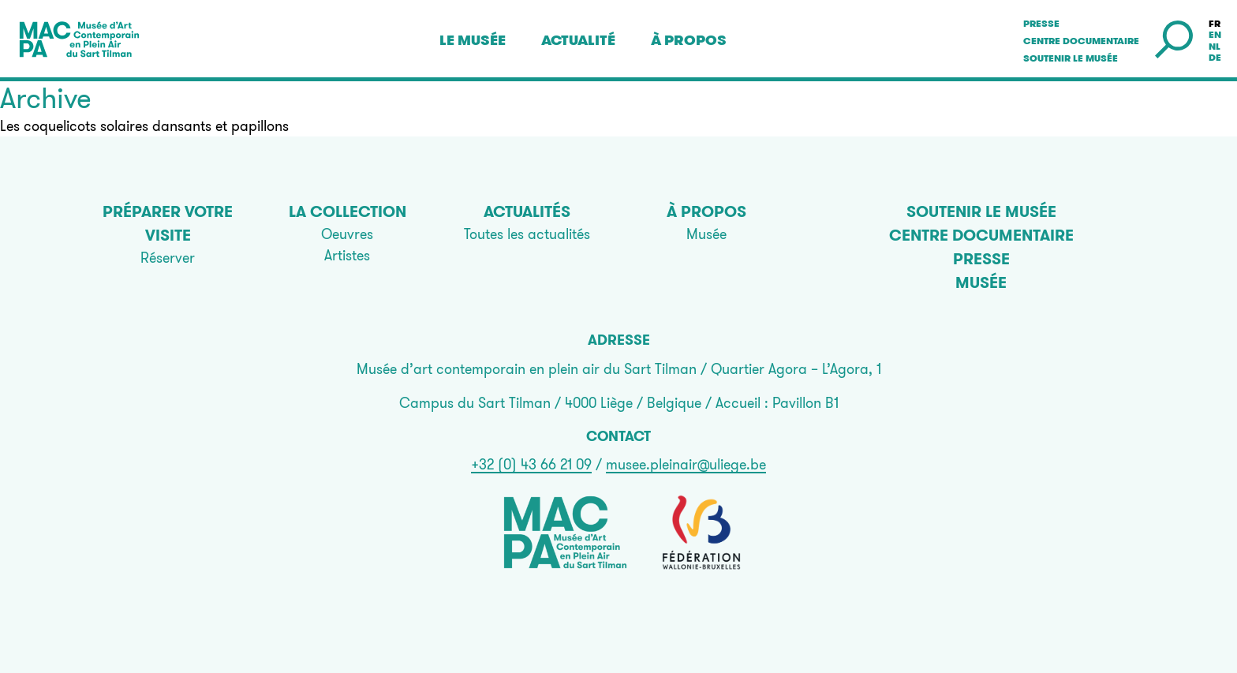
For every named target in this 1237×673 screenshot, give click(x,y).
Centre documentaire (1081, 41)
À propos (689, 40)
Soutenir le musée (1070, 58)
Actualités (527, 211)
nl (1214, 46)
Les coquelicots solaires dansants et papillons (144, 126)
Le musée (472, 40)
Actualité (578, 40)
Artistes (347, 255)
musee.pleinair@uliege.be (686, 464)
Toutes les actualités (527, 234)
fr (1214, 23)
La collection (347, 211)
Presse (1041, 23)
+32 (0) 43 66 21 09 (531, 464)
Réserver (167, 258)
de (1215, 57)
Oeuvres (347, 234)
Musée (706, 234)
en (1215, 34)
